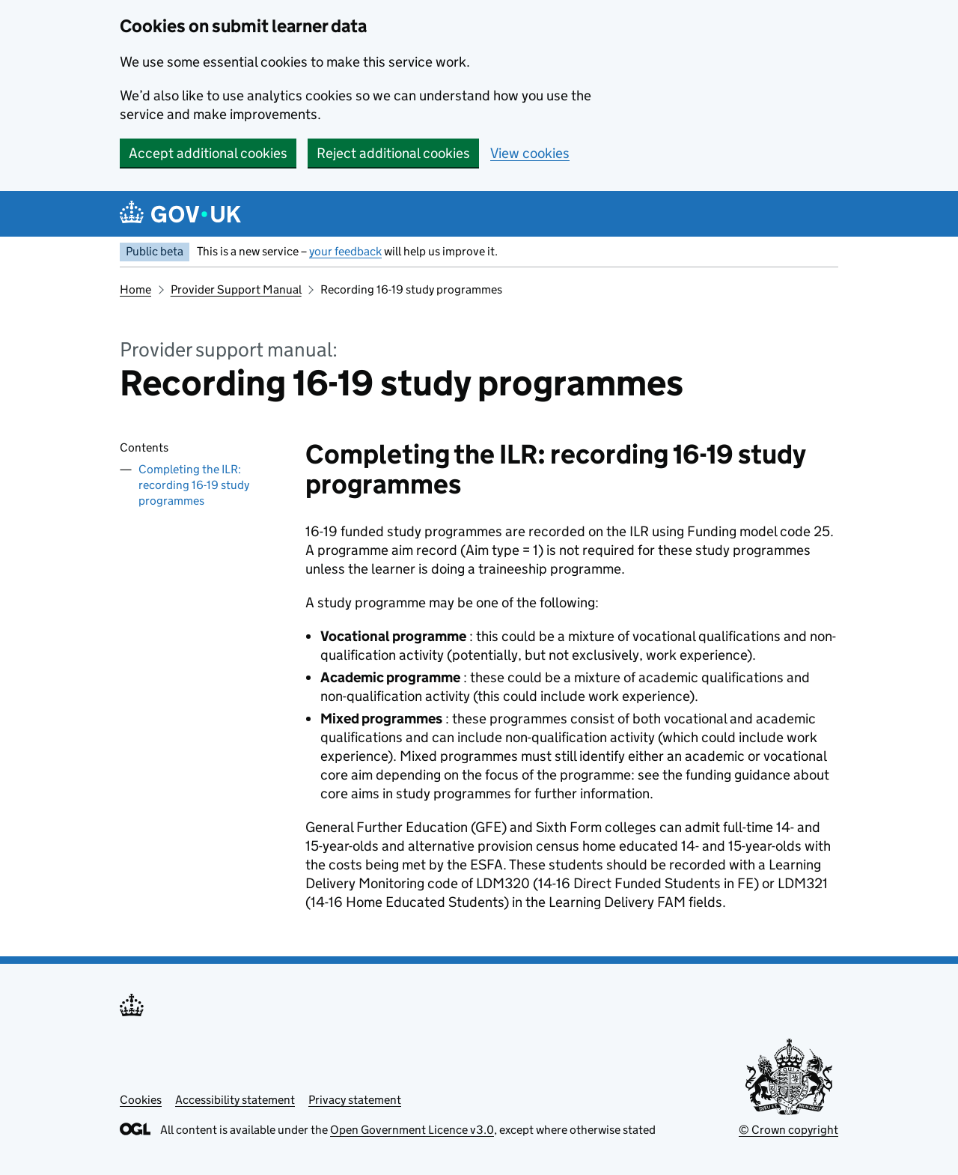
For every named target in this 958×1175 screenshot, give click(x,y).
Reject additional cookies (393, 153)
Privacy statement (354, 1100)
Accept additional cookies (208, 153)
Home (135, 289)
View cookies (530, 153)
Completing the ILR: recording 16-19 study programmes (193, 485)
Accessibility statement (235, 1100)
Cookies (141, 1100)
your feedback (345, 251)
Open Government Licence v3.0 (412, 1130)
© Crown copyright (788, 1130)
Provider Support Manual (236, 289)
